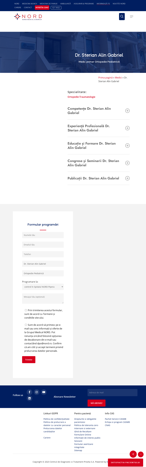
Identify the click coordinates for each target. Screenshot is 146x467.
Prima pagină (105, 77)
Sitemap (78, 450)
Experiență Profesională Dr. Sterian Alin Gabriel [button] (98, 128)
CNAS (107, 425)
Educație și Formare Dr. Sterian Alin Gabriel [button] (98, 145)
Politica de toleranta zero (86, 425)
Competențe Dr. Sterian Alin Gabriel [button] (98, 110)
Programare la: (43, 285)
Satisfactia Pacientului (125, 462)
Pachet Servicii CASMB (115, 419)
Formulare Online (82, 434)
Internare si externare (84, 428)
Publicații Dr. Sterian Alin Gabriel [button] (98, 178)
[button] (131, 16)
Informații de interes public (87, 437)
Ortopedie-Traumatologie (81, 96)
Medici (118, 77)
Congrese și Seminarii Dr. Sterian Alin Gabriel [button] (98, 163)
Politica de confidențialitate (56, 419)
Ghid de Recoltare (82, 431)
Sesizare (78, 441)
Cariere (46, 437)
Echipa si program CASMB (117, 422)
